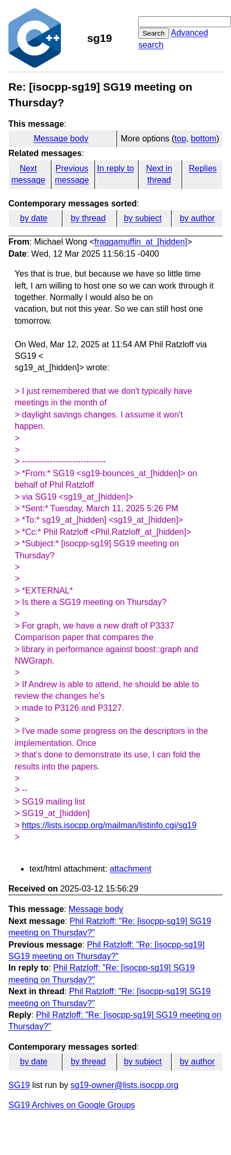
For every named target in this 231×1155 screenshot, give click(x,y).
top (180, 138)
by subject (143, 218)
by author (197, 218)
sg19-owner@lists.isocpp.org (124, 1085)
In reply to (115, 168)
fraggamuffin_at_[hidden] (140, 241)
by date (33, 218)
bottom (203, 138)
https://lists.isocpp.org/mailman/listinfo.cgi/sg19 (109, 825)
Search (153, 33)
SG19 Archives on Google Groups (71, 1105)
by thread (88, 218)
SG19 (19, 1085)
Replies (202, 168)
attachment (130, 868)
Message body (61, 138)
